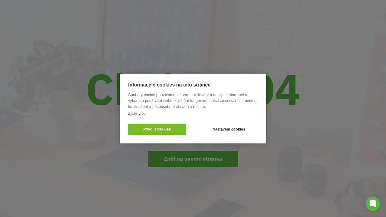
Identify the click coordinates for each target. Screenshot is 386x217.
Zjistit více (137, 113)
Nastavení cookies (229, 129)
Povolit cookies (157, 129)
